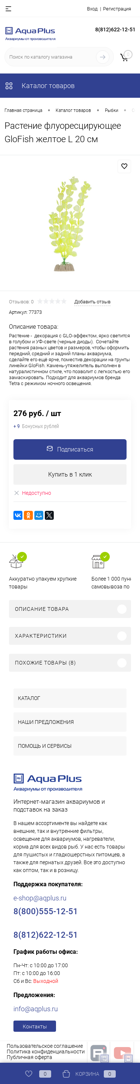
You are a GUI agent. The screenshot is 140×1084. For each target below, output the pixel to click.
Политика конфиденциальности (46, 1052)
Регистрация (117, 9)
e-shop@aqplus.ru (39, 898)
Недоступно (32, 493)
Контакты (35, 1027)
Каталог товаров (39, 86)
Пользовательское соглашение (45, 1046)
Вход (92, 9)
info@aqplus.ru (35, 1009)
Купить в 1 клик (70, 474)
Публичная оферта (29, 1057)
